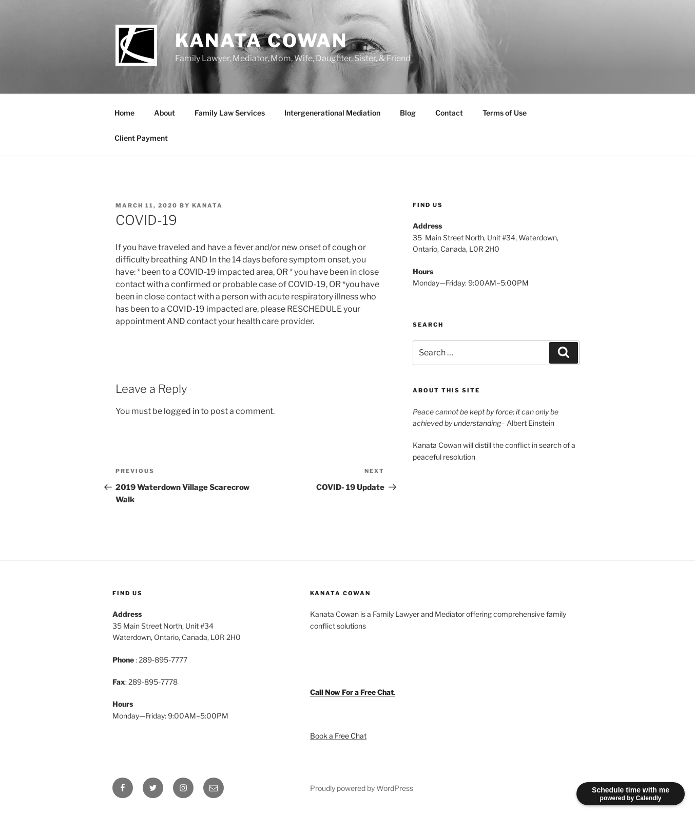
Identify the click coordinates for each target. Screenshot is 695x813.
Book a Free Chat (338, 735)
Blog (408, 112)
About (164, 112)
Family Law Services (230, 112)
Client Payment (141, 138)
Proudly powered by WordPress (361, 788)
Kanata (207, 205)
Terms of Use (504, 112)
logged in (181, 411)
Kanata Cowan (261, 40)
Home (124, 112)
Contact (449, 112)
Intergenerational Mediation (332, 112)
